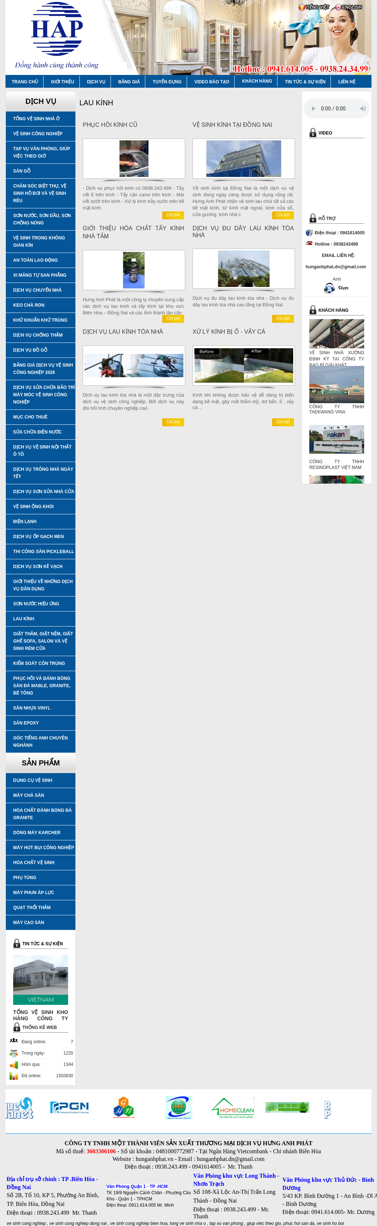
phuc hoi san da (298, 1223)
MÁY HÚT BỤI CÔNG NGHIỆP (43, 847)
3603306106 (101, 1151)
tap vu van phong (226, 1223)
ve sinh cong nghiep (26, 1223)
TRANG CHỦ (25, 81)
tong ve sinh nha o (188, 1223)
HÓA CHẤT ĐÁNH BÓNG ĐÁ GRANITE (42, 814)
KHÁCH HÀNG (257, 81)
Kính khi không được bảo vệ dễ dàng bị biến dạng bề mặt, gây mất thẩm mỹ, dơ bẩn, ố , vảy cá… (243, 401)
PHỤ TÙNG (24, 877)
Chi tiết (173, 214)
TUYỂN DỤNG (167, 81)
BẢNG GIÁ (129, 81)
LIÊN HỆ (346, 81)
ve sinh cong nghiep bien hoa (138, 1223)
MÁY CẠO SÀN (28, 922)
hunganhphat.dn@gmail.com (230, 1159)
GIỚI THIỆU (62, 81)
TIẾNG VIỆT (317, 7)
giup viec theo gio (264, 1223)
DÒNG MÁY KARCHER (36, 832)
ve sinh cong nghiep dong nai (78, 1223)
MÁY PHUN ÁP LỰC (33, 892)
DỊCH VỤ (96, 81)
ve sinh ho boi (330, 1223)
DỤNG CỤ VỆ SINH (32, 780)
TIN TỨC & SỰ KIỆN (305, 81)
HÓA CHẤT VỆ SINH (34, 862)
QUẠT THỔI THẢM (32, 907)
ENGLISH (352, 7)
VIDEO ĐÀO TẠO (211, 81)
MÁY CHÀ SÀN (28, 795)
